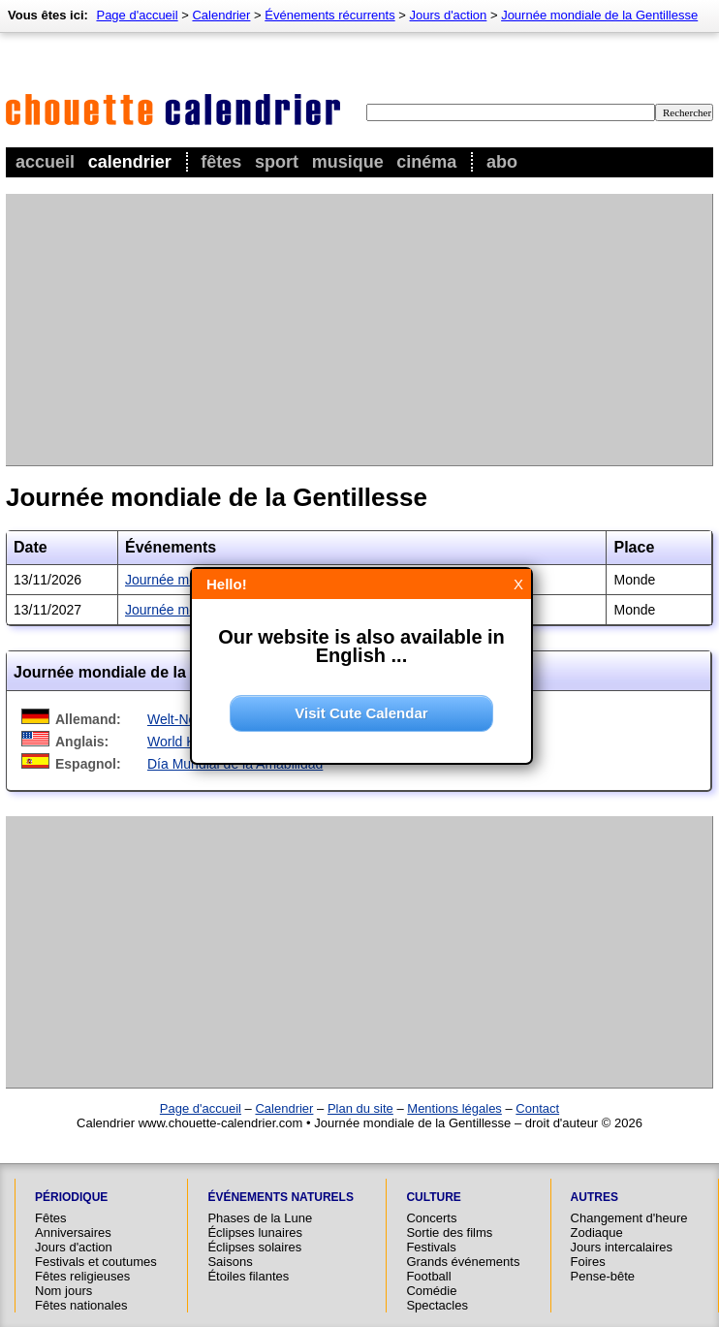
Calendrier (130, 162)
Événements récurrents (329, 15)
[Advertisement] (337, 329)
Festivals (430, 1247)
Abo (501, 162)
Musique (348, 162)
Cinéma (426, 162)
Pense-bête (603, 1276)
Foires (588, 1261)
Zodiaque (597, 1232)
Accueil (45, 162)
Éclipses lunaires (254, 1232)
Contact (537, 1108)
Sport (276, 162)
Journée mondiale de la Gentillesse (599, 15)
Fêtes (221, 162)
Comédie (431, 1290)
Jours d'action (448, 15)
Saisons (229, 1261)
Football (428, 1276)
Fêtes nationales (81, 1305)
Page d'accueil (136, 15)
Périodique (71, 1197)
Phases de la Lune (259, 1218)
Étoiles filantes (248, 1276)
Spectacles (437, 1305)
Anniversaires (73, 1232)
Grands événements (462, 1261)
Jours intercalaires (622, 1247)
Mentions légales (454, 1108)
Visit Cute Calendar (361, 713)
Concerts (431, 1218)
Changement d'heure (629, 1218)
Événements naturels (280, 1197)
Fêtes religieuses (82, 1276)
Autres (594, 1197)
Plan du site (360, 1108)
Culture (433, 1197)
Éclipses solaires (254, 1247)
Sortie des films (449, 1232)
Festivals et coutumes (96, 1261)
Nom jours (63, 1290)
